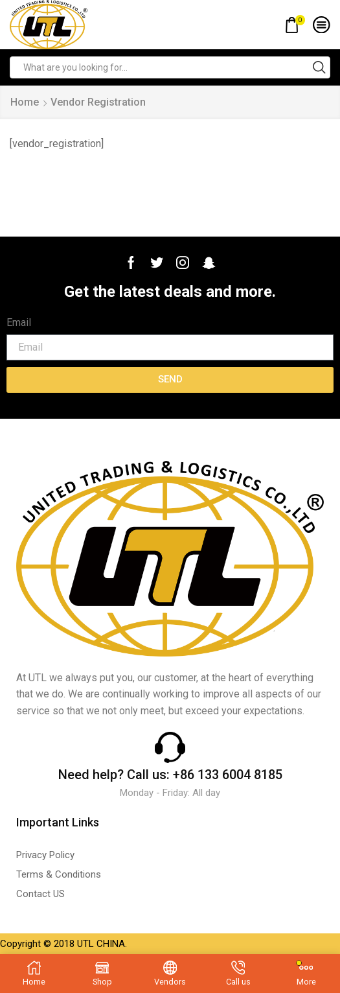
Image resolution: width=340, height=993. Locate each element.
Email (18, 322)
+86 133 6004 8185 (227, 774)
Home (24, 102)
